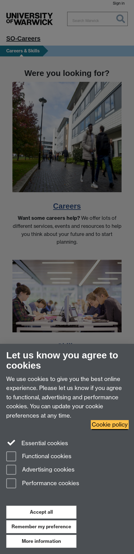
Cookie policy (110, 424)
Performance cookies (42, 484)
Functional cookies (39, 457)
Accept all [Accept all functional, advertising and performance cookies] (41, 512)
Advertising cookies (40, 470)
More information (41, 541)
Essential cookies (37, 443)
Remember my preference (41, 527)
